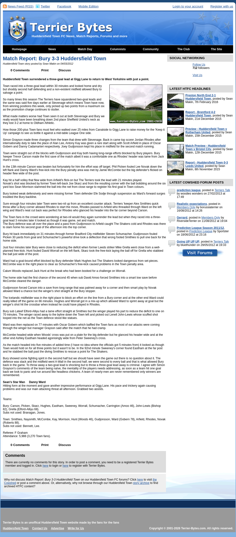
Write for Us (76, 528)
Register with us (221, 6)
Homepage (19, 49)
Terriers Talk (222, 190)
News (52, 49)
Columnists (118, 49)
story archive (141, 483)
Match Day (85, 49)
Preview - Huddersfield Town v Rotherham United (206, 130)
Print (44, 70)
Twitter (45, 6)
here (45, 465)
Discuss (65, 70)
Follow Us (199, 64)
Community (151, 49)
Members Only (186, 207)
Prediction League (200, 231)
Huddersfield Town (16, 528)
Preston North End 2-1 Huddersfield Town (200, 97)
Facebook (64, 6)
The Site (216, 49)
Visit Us (197, 75)
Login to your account (188, 6)
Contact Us (39, 528)
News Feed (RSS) (20, 6)
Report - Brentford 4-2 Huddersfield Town (200, 113)
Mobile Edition (88, 6)
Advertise (57, 528)
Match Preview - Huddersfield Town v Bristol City (205, 147)
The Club (183, 49)
